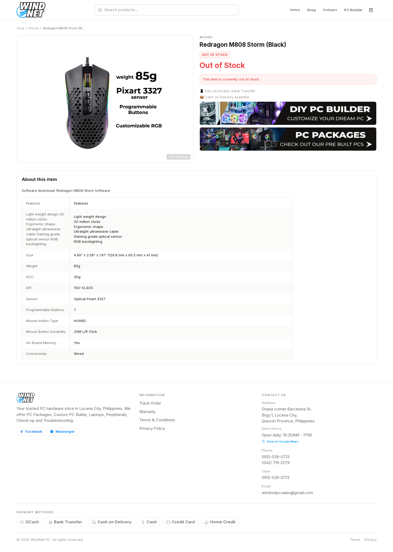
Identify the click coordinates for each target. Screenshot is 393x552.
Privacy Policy (152, 428)
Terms (355, 539)
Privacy (370, 539)
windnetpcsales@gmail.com (287, 492)
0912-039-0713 (275, 456)
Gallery (287, 10)
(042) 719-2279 (276, 462)
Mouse (33, 28)
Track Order (150, 403)
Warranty (147, 411)
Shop (306, 10)
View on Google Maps (280, 441)
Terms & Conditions (157, 419)
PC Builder (353, 10)
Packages (327, 10)
